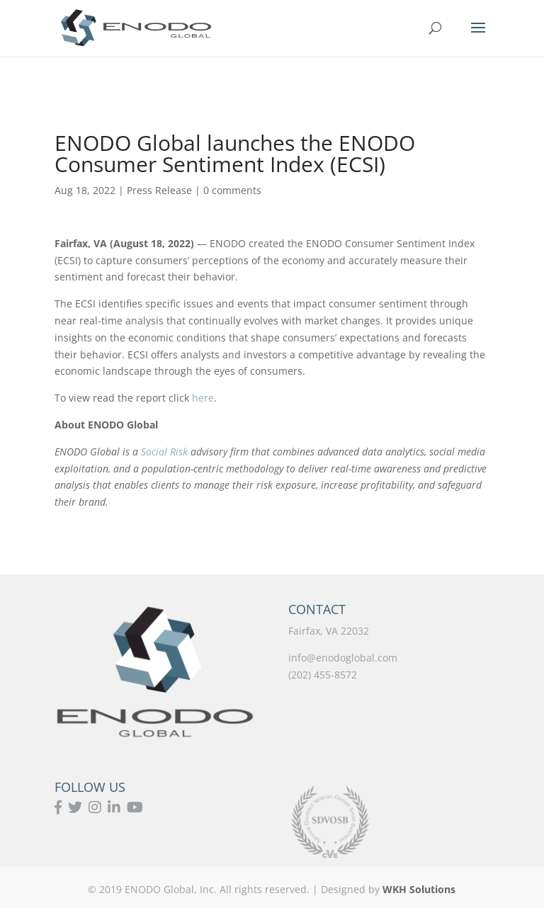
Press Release (159, 190)
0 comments (232, 190)
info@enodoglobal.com (342, 657)
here (203, 397)
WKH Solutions (418, 889)
